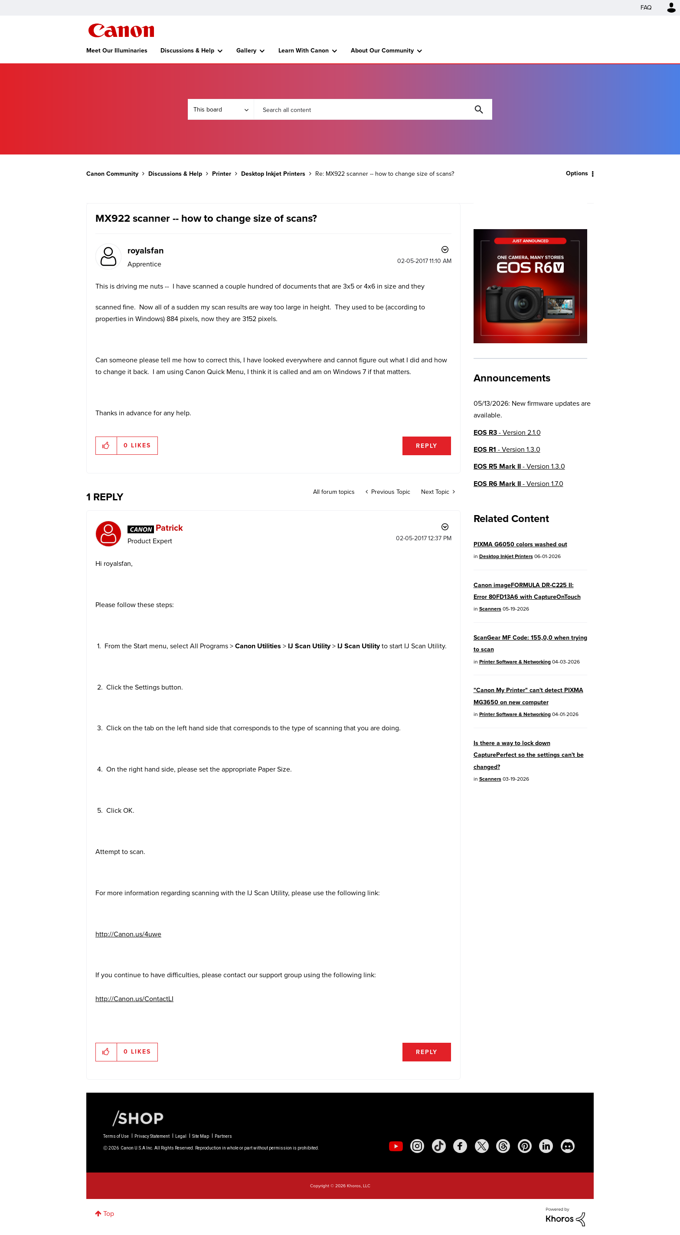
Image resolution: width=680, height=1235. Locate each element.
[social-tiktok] (439, 1146)
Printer (221, 173)
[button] (106, 445)
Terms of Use (116, 1136)
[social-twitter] (482, 1146)
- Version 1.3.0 (507, 449)
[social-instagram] (417, 1146)
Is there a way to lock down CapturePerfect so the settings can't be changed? (529, 755)
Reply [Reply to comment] (427, 1052)
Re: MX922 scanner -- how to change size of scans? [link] (384, 173)
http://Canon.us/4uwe (128, 934)
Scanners (490, 609)
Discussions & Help (187, 50)
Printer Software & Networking (515, 662)
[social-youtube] (396, 1146)
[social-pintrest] (525, 1146)
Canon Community (121, 30)
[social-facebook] (460, 1146)
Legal (180, 1136)
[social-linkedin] (546, 1146)
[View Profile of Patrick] (169, 527)
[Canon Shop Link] (133, 1118)
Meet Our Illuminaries (116, 50)
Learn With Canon (303, 50)
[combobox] (373, 109)
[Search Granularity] (221, 109)
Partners (223, 1136)
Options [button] (577, 173)
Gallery (246, 50)
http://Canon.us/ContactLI (134, 999)
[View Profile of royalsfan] (146, 250)
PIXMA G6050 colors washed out (520, 544)
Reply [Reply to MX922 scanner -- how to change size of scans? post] (427, 445)
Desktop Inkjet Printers (273, 173)
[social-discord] (568, 1146)
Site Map (200, 1136)
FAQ (646, 7)
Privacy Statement (152, 1136)
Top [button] (108, 1214)
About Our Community (382, 50)
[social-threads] (503, 1146)
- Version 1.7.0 (518, 484)
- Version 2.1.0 (507, 432)
